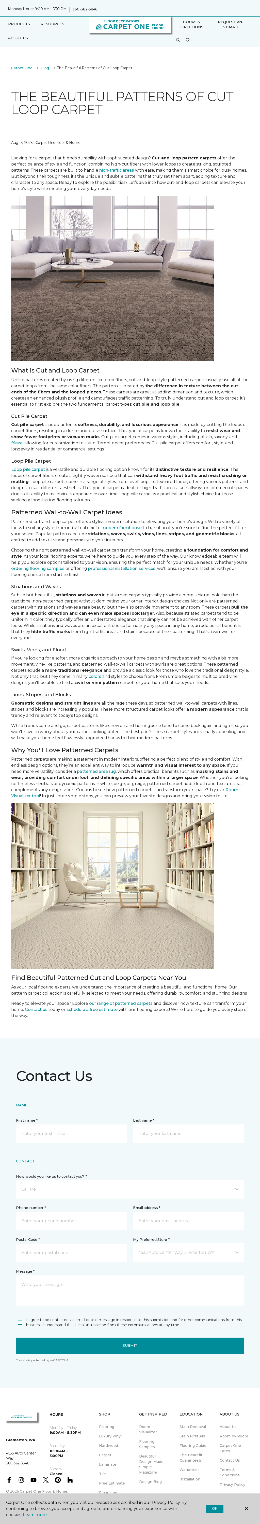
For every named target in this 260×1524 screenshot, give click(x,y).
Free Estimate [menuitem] (112, 1483)
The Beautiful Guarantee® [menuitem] (192, 1458)
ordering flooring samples (37, 568)
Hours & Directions (191, 24)
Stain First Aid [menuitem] (192, 1436)
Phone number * (31, 1208)
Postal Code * (28, 1239)
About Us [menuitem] (228, 1426)
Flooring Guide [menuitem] (193, 1445)
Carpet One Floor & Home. (44, 1491)
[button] (178, 40)
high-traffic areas (116, 170)
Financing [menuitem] (108, 1492)
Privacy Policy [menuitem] (232, 1484)
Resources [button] (52, 24)
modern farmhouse (122, 527)
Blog (45, 68)
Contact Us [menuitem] (230, 1460)
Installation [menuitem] (190, 1479)
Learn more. (35, 1514)
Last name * (143, 1120)
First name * (27, 1120)
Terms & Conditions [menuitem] (230, 1472)
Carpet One (21, 68)
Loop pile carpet (28, 469)
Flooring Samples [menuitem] (147, 1444)
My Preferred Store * (151, 1239)
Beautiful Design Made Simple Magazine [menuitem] (151, 1464)
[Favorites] (187, 40)
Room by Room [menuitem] (234, 1436)
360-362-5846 (85, 9)
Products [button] (19, 24)
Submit (130, 1345)
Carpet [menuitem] (105, 1455)
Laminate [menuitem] (107, 1464)
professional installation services (121, 568)
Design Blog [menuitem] (150, 1481)
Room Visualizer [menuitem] (148, 1429)
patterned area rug (96, 771)
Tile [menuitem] (102, 1474)
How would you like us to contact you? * (51, 1176)
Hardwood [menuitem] (108, 1445)
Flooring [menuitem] (106, 1426)
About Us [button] (18, 38)
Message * (25, 1271)
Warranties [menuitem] (190, 1469)
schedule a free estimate (92, 1009)
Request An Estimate (230, 24)
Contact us (36, 1009)
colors (95, 676)
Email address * (146, 1208)
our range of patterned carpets (121, 1003)
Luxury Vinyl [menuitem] (110, 1436)
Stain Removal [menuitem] (193, 1426)
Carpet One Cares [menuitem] (230, 1448)
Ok (214, 1508)
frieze (17, 443)
